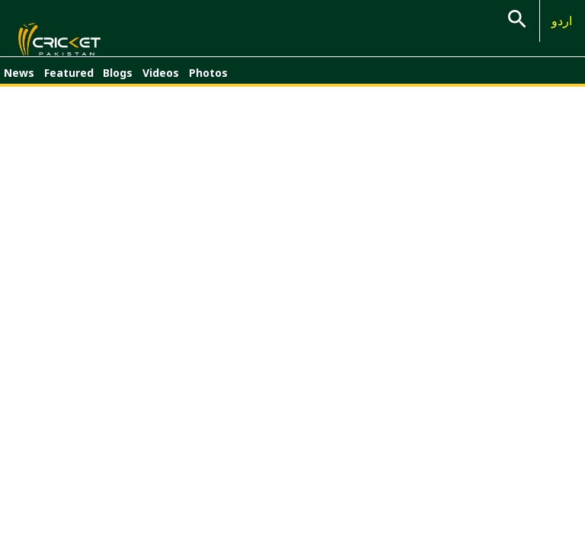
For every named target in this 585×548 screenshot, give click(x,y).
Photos (208, 82)
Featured (69, 82)
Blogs (118, 82)
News (19, 82)
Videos (160, 82)
